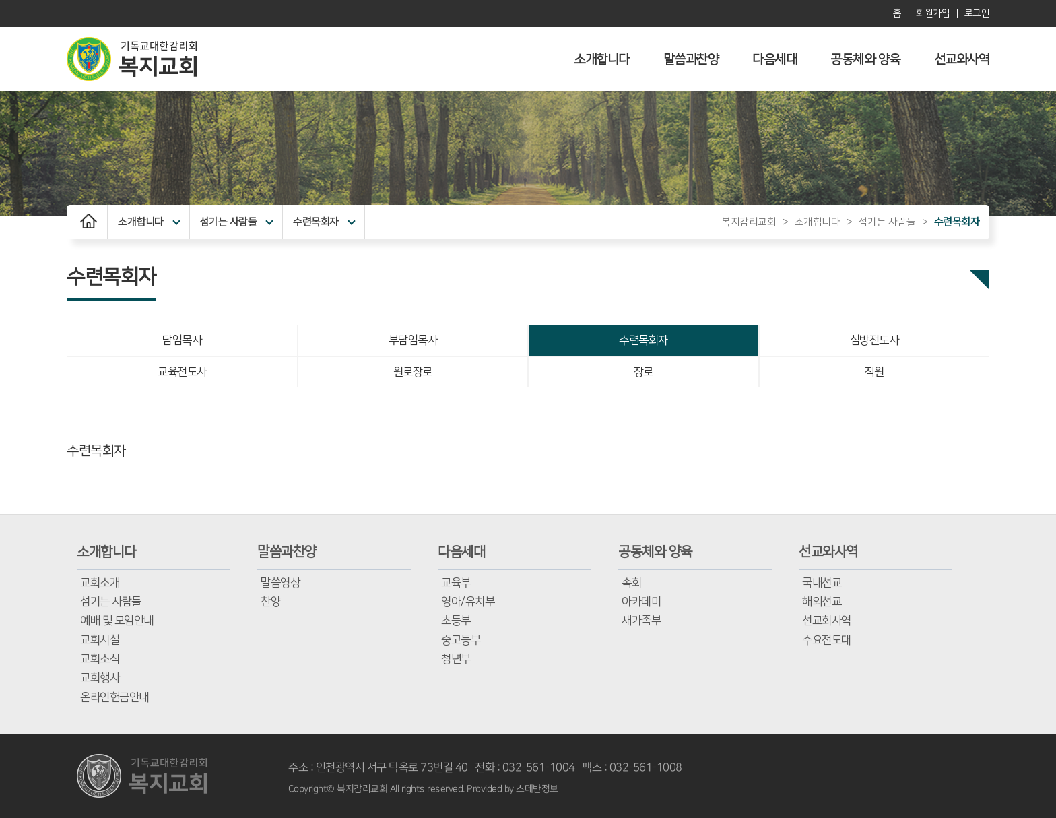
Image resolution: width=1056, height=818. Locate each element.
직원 (874, 372)
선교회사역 (826, 621)
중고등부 (460, 640)
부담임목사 (413, 340)
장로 (643, 372)
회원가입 (933, 13)
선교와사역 (962, 60)
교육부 (456, 583)
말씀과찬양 (691, 60)
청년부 (456, 659)
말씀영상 (280, 583)
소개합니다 (602, 60)
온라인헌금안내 (114, 697)
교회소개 (99, 583)
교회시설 (99, 640)
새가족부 (641, 621)
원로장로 (412, 372)
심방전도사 (874, 340)
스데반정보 (537, 789)
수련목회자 (324, 222)
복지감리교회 (748, 222)
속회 (631, 583)
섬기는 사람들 (236, 222)
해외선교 (821, 602)
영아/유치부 (467, 602)
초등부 (456, 621)
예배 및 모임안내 (117, 621)
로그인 (977, 13)
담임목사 (181, 340)
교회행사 (99, 678)
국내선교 (821, 583)
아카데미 (641, 602)
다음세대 (774, 60)
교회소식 (99, 659)
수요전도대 (826, 640)
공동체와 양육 (865, 60)
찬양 (270, 602)
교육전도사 (182, 372)
